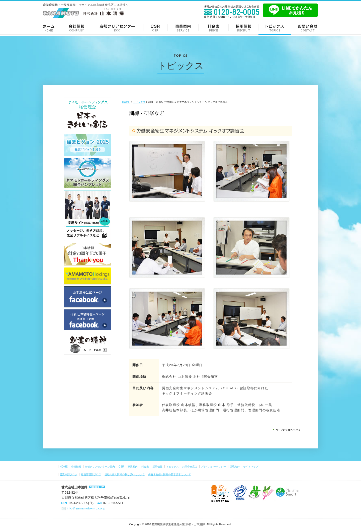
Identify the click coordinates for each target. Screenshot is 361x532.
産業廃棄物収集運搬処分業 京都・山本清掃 (178, 524)
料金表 (214, 28)
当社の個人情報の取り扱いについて (125, 474)
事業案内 (183, 28)
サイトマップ (250, 466)
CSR (155, 28)
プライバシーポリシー (213, 466)
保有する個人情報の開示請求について (169, 474)
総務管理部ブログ (91, 474)
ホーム (50, 28)
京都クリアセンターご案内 (117, 28)
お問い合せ (306, 28)
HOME (126, 102)
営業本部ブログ (68, 474)
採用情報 (243, 28)
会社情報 (76, 28)
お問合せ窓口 (189, 466)
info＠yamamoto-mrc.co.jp (86, 508)
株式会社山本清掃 (74, 487)
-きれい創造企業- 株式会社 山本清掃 (83, 13)
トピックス (274, 28)
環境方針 (235, 466)
